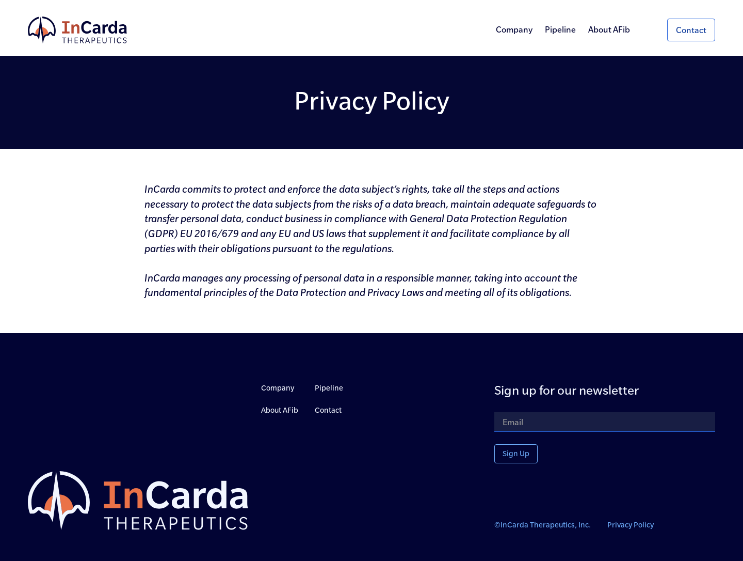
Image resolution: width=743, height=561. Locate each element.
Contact (328, 410)
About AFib (609, 29)
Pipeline (560, 29)
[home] (77, 30)
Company (514, 29)
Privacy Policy (630, 524)
